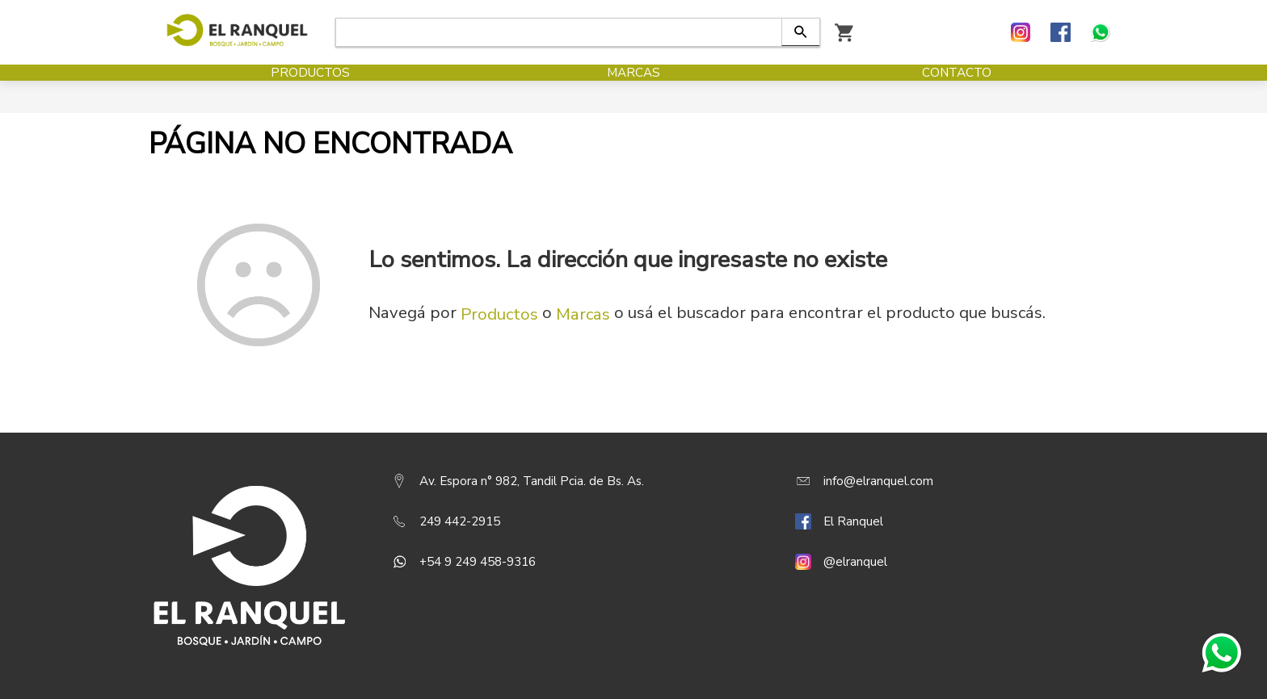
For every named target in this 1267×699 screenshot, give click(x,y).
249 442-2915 (459, 521)
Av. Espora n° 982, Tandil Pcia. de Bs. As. (531, 481)
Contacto (956, 89)
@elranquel (855, 562)
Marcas (633, 89)
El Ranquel (853, 521)
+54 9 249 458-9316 (477, 562)
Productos (310, 89)
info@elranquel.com (878, 481)
